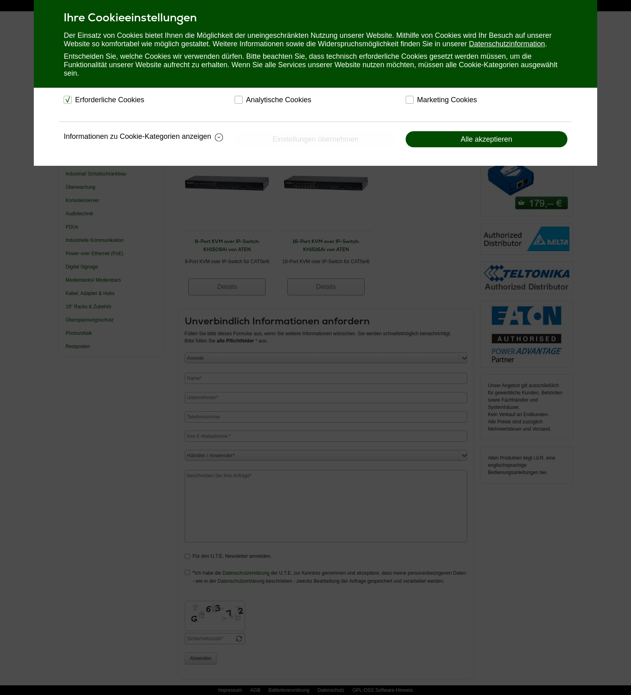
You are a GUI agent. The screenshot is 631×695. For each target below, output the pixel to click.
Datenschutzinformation (507, 44)
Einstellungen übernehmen (315, 139)
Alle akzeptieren (486, 139)
